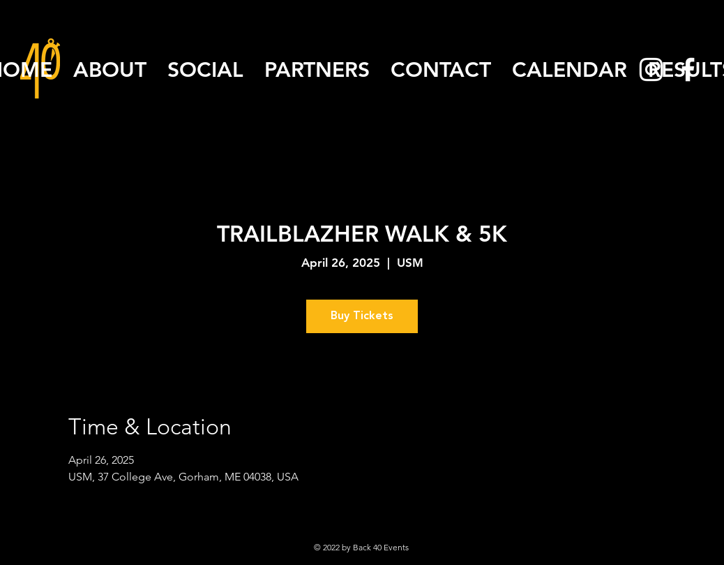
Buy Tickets (362, 316)
